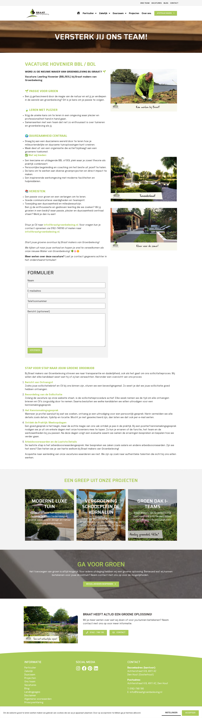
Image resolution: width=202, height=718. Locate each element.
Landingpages (32, 692)
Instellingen (171, 713)
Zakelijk (104, 13)
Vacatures (156, 3)
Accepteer (190, 713)
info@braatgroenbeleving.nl (61, 225)
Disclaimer (30, 695)
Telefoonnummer (37, 301)
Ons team (144, 3)
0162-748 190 (137, 689)
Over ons (146, 13)
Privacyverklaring (33, 702)
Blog (166, 3)
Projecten (134, 13)
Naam (31, 281)
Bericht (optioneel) (39, 311)
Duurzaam (119, 13)
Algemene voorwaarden (38, 699)
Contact (174, 3)
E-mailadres (34, 291)
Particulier (89, 13)
